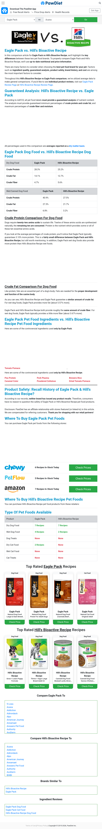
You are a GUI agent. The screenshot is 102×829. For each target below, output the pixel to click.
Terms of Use (31, 826)
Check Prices (83, 467)
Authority (11, 729)
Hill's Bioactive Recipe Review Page (36, 85)
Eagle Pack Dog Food (16, 807)
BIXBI (9, 775)
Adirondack (12, 713)
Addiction (11, 710)
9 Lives (10, 704)
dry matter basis (76, 146)
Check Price (14, 622)
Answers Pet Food (15, 726)
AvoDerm (11, 732)
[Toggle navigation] (3, 3)
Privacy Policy (42, 826)
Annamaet (11, 723)
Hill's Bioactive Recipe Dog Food (21, 813)
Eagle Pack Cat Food (15, 810)
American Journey (15, 720)
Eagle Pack (11, 791)
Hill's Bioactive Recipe (16, 788)
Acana (10, 707)
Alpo (9, 716)
